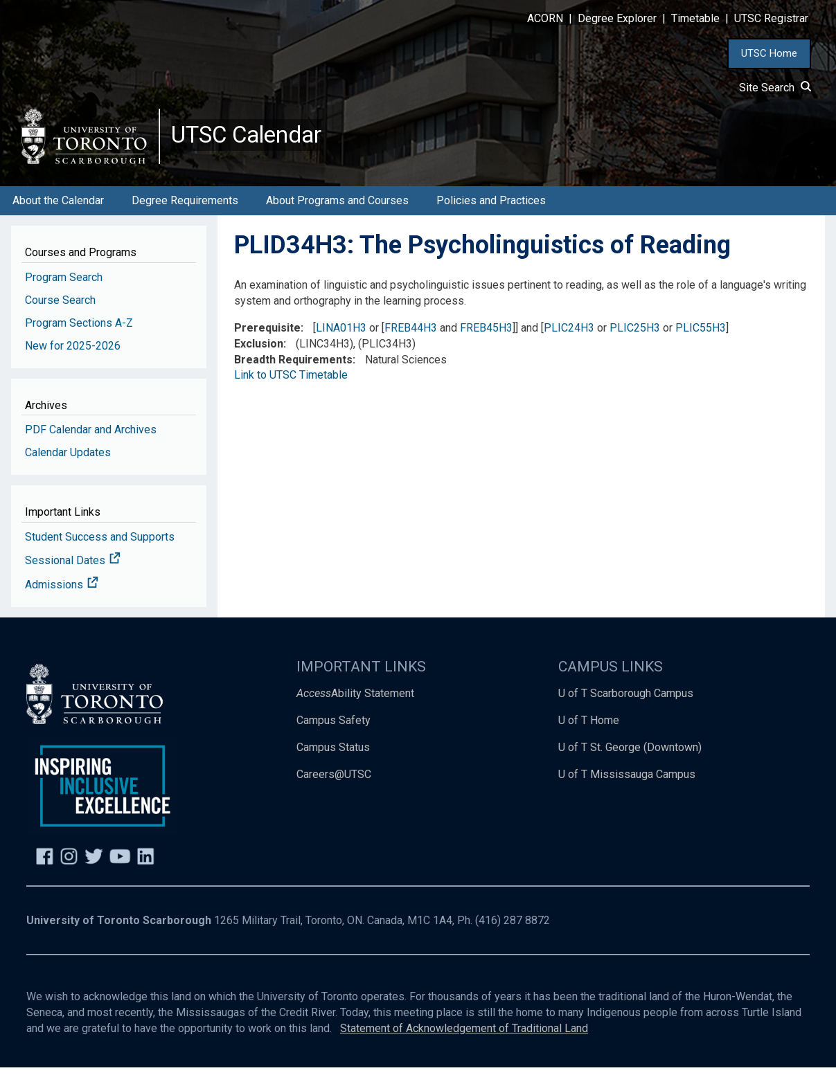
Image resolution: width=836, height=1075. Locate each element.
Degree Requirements (185, 208)
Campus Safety (333, 727)
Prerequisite (267, 335)
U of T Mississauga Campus (626, 781)
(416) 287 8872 (512, 928)
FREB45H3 (486, 335)
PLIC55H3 (700, 335)
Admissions (61, 592)
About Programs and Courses (337, 208)
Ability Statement (355, 700)
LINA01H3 (341, 335)
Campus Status (333, 754)
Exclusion (258, 351)
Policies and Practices (491, 208)
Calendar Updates (68, 460)
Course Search (60, 307)
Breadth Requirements (293, 367)
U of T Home (588, 727)
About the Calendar (58, 208)
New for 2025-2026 (73, 353)
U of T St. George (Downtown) (630, 754)
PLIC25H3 (635, 335)
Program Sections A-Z (79, 330)
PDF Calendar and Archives (91, 437)
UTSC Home (769, 53)
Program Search (64, 284)
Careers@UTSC (333, 781)
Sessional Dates (73, 568)
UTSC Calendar (254, 138)
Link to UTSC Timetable (291, 383)
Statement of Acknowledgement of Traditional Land (464, 1035)
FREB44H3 (410, 335)
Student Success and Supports (100, 544)
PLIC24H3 (569, 335)
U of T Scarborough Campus (625, 700)
